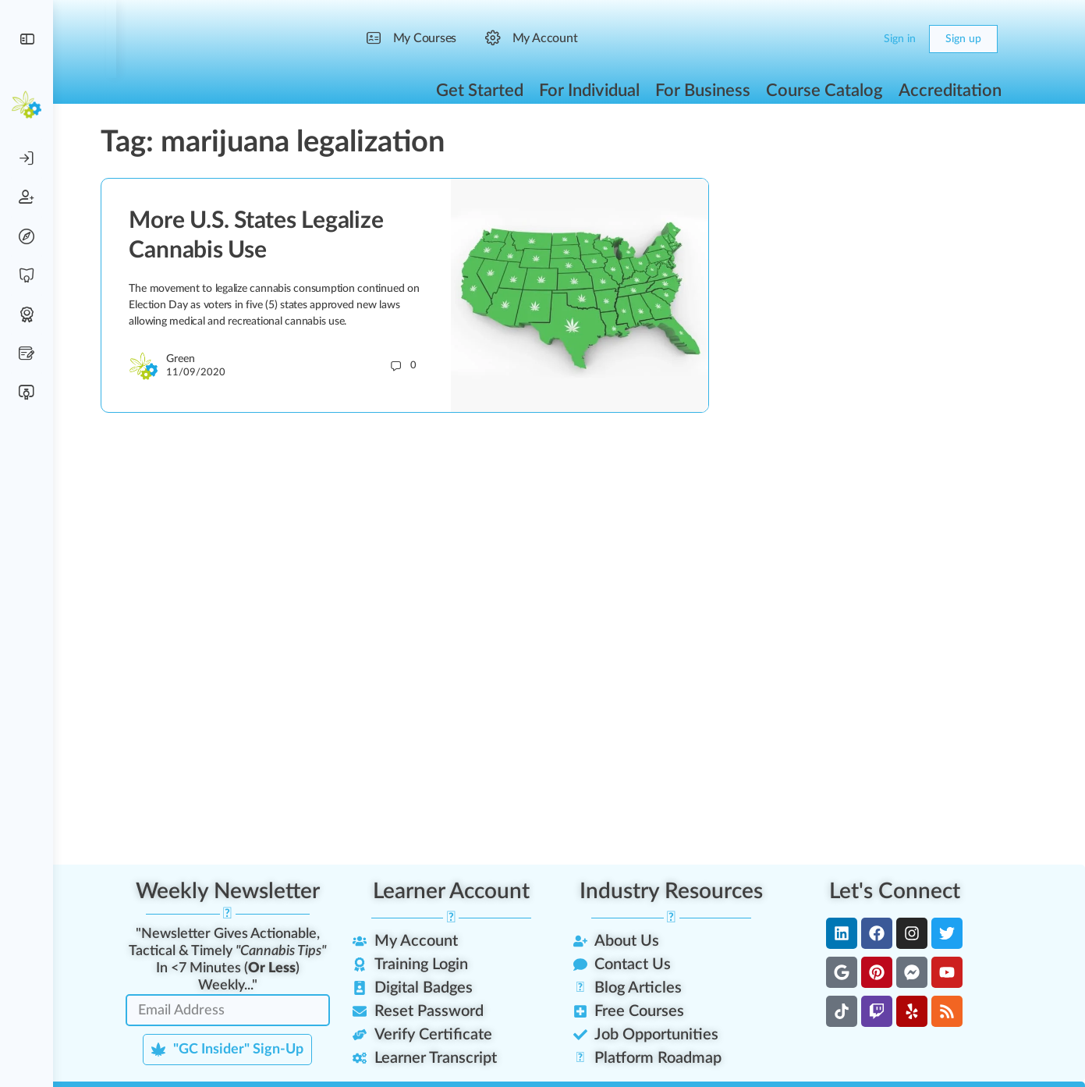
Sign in (908, 39)
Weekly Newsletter (236, 891)
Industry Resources (679, 891)
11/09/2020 (204, 373)
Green (189, 358)
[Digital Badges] (26, 314)
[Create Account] (26, 197)
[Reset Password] (26, 236)
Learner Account (459, 891)
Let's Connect (902, 891)
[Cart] (866, 39)
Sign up (972, 39)
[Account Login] (26, 158)
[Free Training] (26, 275)
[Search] (836, 39)
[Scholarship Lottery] (26, 353)
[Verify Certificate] (26, 392)
